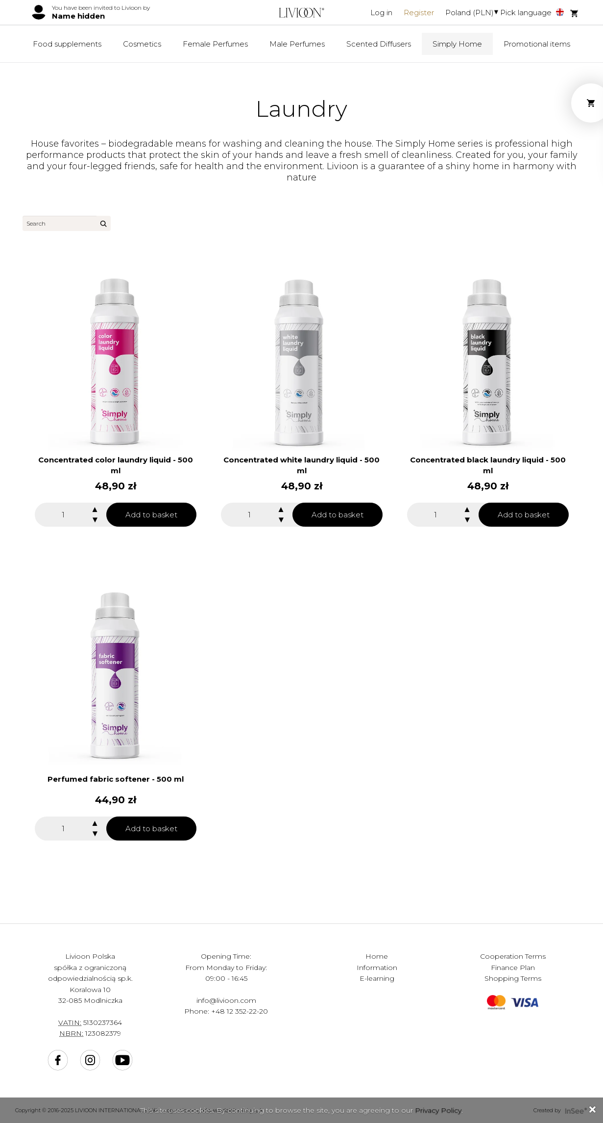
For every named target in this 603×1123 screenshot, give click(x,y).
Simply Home (457, 44)
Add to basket (151, 514)
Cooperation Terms (513, 956)
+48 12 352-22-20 (239, 1011)
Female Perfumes (215, 44)
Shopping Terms (512, 978)
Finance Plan (513, 967)
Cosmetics (142, 44)
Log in (381, 12)
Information (377, 967)
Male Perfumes (297, 44)
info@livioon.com (226, 1000)
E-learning (377, 978)
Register (419, 12)
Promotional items (537, 44)
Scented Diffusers (378, 44)
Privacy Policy (438, 1110)
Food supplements (67, 44)
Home (376, 956)
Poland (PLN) (469, 12)
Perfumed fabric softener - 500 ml (116, 779)
